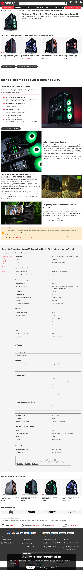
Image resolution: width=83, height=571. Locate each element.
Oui (53, 274)
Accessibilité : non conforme (69, 549)
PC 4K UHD (58, 459)
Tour (53, 406)
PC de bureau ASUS (31, 515)
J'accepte (30, 567)
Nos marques (66, 541)
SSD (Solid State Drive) (57, 337)
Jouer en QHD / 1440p (57, 439)
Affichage (4, 261)
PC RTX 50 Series (20, 461)
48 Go (53, 322)
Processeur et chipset (7, 256)
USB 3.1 (55, 388)
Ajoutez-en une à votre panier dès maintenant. (21, 237)
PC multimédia (26, 459)
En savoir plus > (13, 563)
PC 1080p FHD (43, 459)
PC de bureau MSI (51, 515)
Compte (76, 4)
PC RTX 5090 (35, 463)
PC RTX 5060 (45, 461)
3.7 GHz (54, 294)
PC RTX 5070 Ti (20, 463)
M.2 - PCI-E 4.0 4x (56, 340)
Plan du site (66, 539)
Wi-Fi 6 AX (54, 370)
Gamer (54, 436)
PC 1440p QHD (51, 459)
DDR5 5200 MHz (56, 318)
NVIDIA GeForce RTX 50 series (59, 349)
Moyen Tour (55, 409)
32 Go (53, 312)
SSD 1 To (54, 334)
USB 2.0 (55, 391)
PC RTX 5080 (27, 463)
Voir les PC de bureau (8, 66)
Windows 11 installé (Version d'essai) (61, 271)
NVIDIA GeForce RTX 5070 (58, 352)
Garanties (4, 273)
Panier (81, 4)
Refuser (53, 567)
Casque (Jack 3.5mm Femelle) (61, 382)
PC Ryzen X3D (38, 461)
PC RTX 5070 (60, 461)
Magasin (70, 4)
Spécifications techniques (5, 270)
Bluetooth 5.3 (55, 367)
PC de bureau (29, 10)
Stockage (4, 260)
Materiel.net (55, 259)
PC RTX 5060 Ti (53, 461)
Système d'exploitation (7, 255)
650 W (53, 418)
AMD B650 (54, 300)
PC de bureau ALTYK (72, 515)
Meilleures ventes (6, 476)
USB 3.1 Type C (56, 379)
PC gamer (19, 459)
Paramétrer (42, 567)
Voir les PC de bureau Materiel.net (27, 66)
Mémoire (4, 258)
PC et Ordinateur (7, 10)
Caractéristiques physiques (6, 267)
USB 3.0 (55, 385)
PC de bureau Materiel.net (11, 515)
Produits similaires (19, 476)
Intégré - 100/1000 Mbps (58, 364)
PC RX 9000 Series (29, 461)
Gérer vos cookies (67, 547)
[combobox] (23, 3)
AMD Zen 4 (54, 283)
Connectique (5, 265)
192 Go (53, 325)
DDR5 (53, 315)
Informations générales (7, 253)
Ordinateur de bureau (18, 10)
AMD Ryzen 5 (55, 291)
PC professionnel (35, 459)
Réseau (3, 263)
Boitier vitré (55, 412)
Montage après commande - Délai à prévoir (63, 433)
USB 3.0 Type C (57, 394)
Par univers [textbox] (23, 3)
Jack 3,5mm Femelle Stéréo (60, 397)
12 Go (53, 355)
